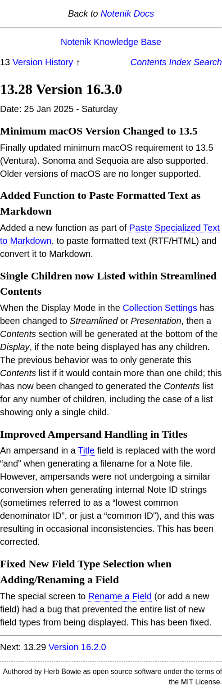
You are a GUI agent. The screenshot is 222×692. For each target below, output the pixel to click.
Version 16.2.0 (77, 647)
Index (180, 62)
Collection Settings (159, 308)
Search (208, 62)
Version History (43, 62)
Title (86, 450)
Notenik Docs (127, 13)
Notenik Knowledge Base (111, 42)
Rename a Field (120, 596)
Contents (149, 62)
